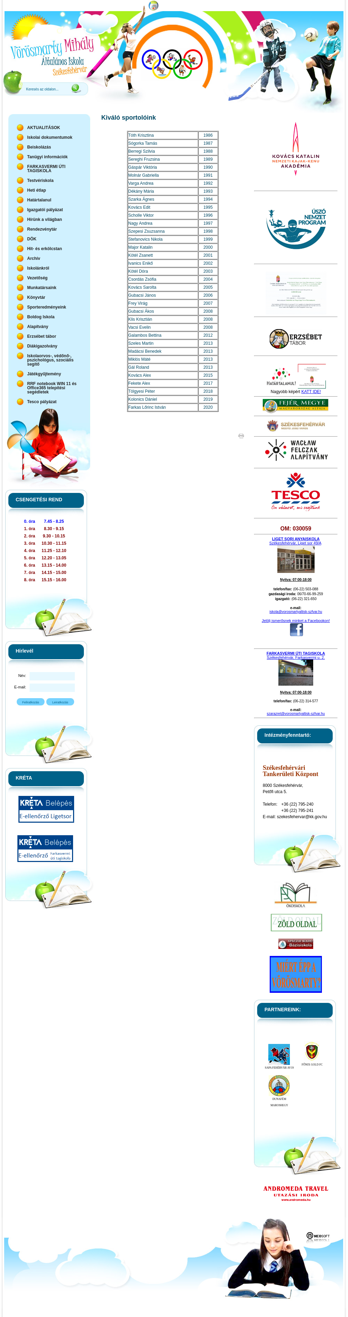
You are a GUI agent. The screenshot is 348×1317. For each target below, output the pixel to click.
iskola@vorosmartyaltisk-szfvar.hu (295, 612)
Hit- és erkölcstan (44, 248)
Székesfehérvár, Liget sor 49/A (295, 543)
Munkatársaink (41, 287)
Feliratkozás (30, 702)
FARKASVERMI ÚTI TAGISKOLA (46, 168)
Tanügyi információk (47, 156)
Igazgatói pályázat (45, 209)
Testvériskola (40, 180)
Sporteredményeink (46, 307)
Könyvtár (36, 297)
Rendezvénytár (42, 229)
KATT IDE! (311, 391)
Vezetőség (37, 278)
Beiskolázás (39, 147)
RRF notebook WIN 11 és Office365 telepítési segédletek (52, 387)
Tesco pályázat (41, 401)
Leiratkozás (60, 702)
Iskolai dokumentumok (49, 137)
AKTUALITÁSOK (43, 127)
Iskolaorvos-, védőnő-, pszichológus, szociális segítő (50, 360)
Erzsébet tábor (41, 336)
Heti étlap (36, 190)
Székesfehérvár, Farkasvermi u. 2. (296, 657)
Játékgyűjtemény (44, 374)
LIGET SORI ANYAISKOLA (296, 539)
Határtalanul (39, 200)
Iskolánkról (38, 268)
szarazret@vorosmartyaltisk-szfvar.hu (296, 714)
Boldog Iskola (41, 316)
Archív (33, 258)
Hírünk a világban (44, 219)
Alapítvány (37, 326)
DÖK (32, 239)
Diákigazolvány (42, 346)
